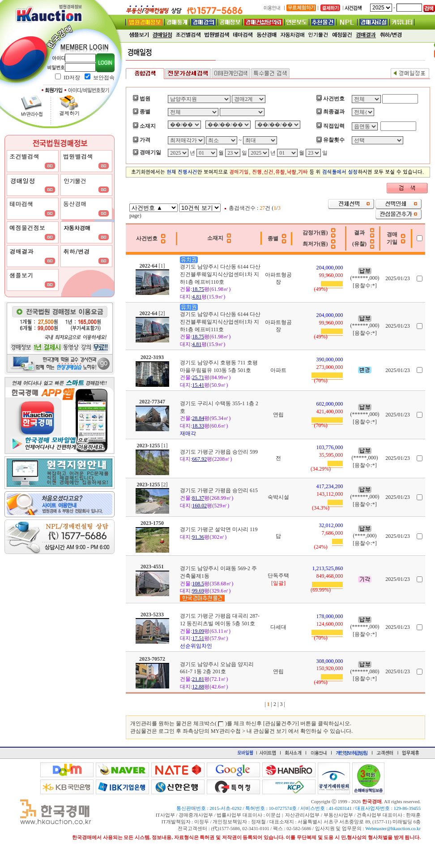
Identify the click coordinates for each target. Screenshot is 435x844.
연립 (278, 414)
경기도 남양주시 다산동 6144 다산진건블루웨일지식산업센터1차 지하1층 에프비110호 (220, 274)
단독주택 (278, 575)
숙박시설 (278, 497)
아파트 (278, 370)
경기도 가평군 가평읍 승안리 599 (219, 452)
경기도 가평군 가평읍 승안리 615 (219, 490)
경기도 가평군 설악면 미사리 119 (219, 529)
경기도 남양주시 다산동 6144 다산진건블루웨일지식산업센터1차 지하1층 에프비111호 (220, 322)
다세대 (278, 627)
